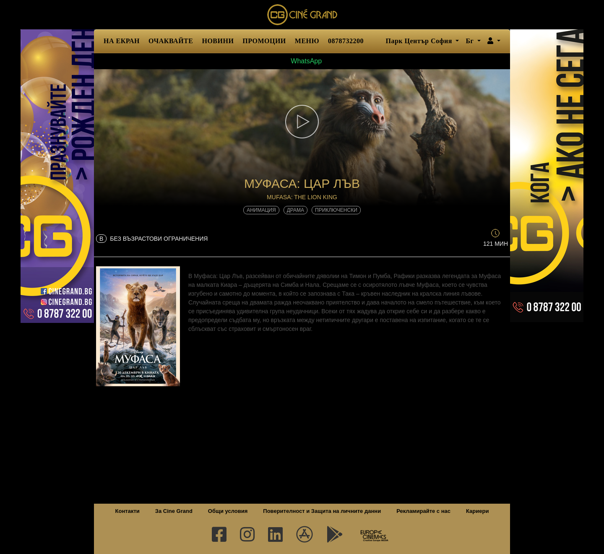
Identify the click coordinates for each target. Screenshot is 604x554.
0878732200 (346, 40)
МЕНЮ (307, 40)
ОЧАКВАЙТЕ (170, 40)
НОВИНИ (218, 40)
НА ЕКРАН (122, 40)
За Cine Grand (174, 511)
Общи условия (227, 511)
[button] (494, 41)
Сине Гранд (302, 14)
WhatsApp (302, 61)
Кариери (477, 511)
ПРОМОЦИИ (264, 40)
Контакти (127, 511)
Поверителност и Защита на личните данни (322, 511)
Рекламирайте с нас (423, 511)
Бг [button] (470, 40)
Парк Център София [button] (419, 40)
